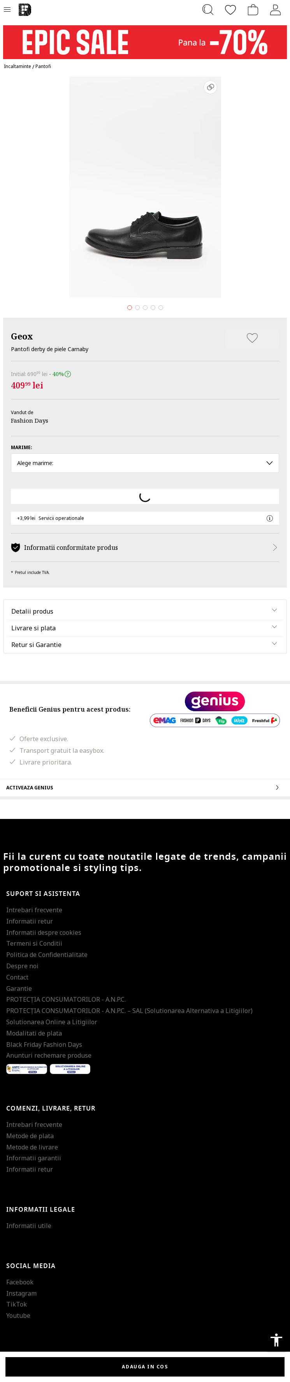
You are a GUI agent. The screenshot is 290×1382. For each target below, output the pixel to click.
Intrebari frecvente (34, 910)
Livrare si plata (33, 628)
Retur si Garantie (36, 644)
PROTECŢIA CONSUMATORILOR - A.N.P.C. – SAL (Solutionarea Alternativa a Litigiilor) (129, 1010)
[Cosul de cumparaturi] (253, 9)
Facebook (19, 1282)
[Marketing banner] (145, 38)
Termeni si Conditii (34, 943)
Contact (17, 977)
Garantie (19, 988)
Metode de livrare (32, 1147)
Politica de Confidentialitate (47, 954)
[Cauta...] (207, 9)
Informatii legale (40, 1209)
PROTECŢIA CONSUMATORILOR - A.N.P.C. (66, 999)
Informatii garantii (33, 1158)
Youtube (18, 1315)
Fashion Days (29, 420)
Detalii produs (32, 611)
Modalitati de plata (34, 1033)
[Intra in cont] (275, 9)
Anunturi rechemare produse (48, 1055)
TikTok (16, 1304)
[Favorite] (230, 9)
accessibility (276, 1340)
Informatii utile (28, 1225)
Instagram (21, 1293)
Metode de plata (30, 1136)
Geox (22, 336)
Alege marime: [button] (145, 463)
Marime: (21, 447)
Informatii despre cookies (43, 932)
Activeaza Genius (145, 787)
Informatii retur (29, 921)
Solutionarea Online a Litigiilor (51, 1022)
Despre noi (22, 966)
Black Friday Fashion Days (44, 1044)
